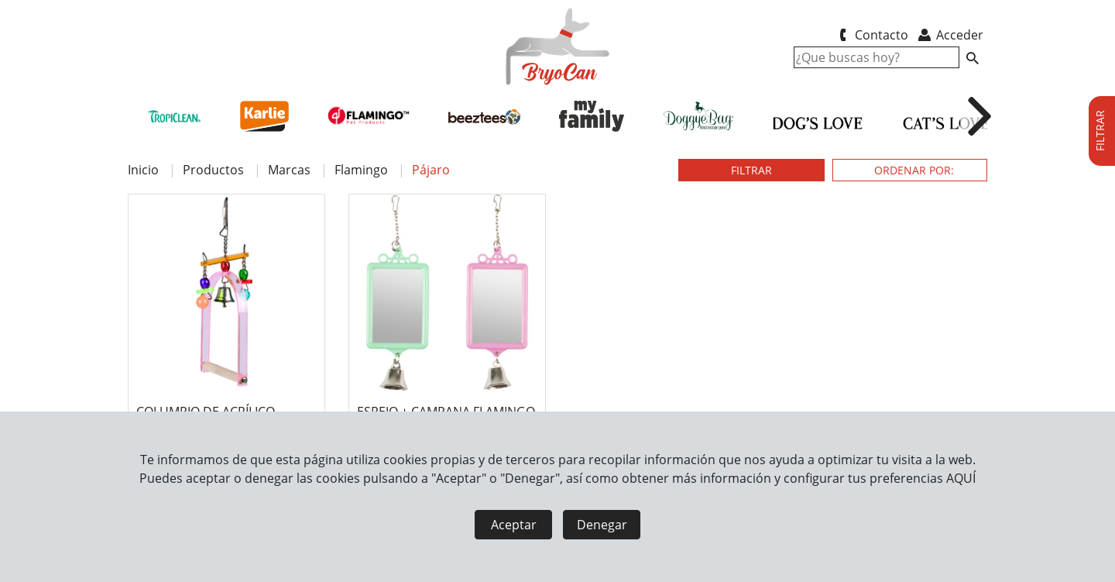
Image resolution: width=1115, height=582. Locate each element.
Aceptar (514, 524)
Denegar (602, 524)
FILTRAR (751, 170)
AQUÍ (961, 478)
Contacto (870, 34)
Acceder (949, 34)
